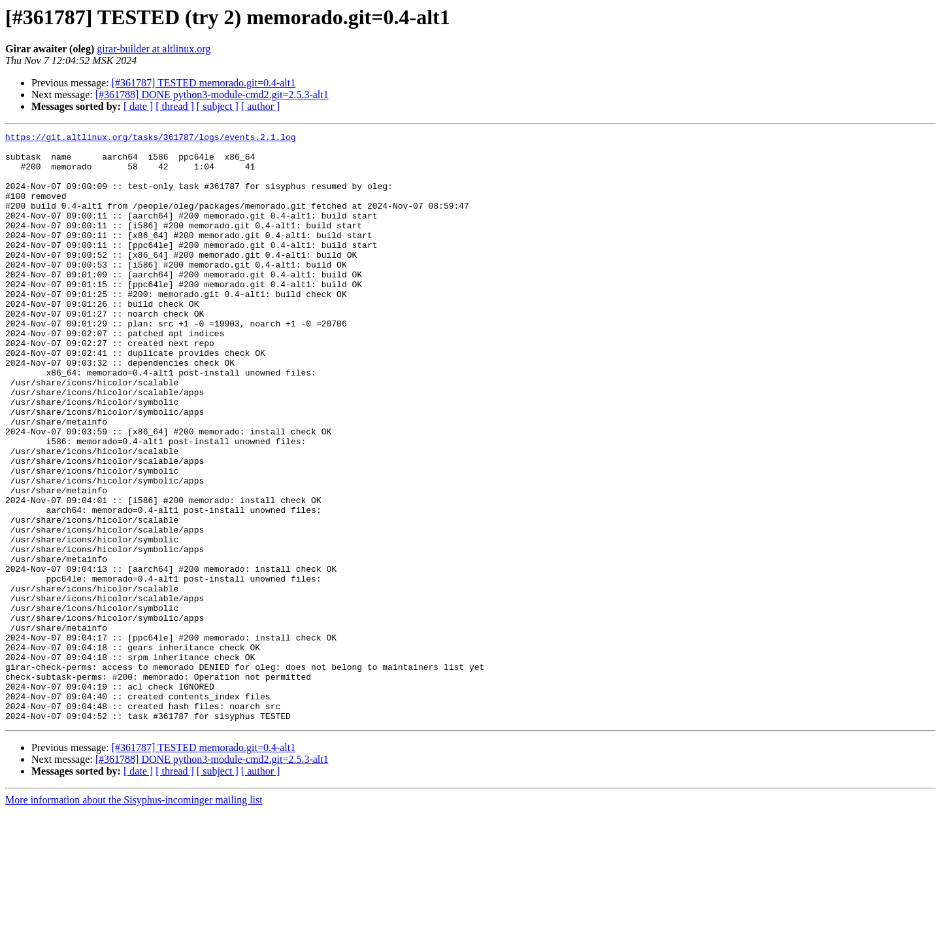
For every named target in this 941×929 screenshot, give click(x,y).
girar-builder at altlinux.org (153, 48)
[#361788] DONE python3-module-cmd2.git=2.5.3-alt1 (212, 94)
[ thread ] (175, 106)
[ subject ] (218, 106)
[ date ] (138, 106)
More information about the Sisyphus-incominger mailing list (134, 917)
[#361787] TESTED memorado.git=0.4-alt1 (204, 82)
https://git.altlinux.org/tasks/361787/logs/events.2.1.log (150, 139)
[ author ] (260, 106)
